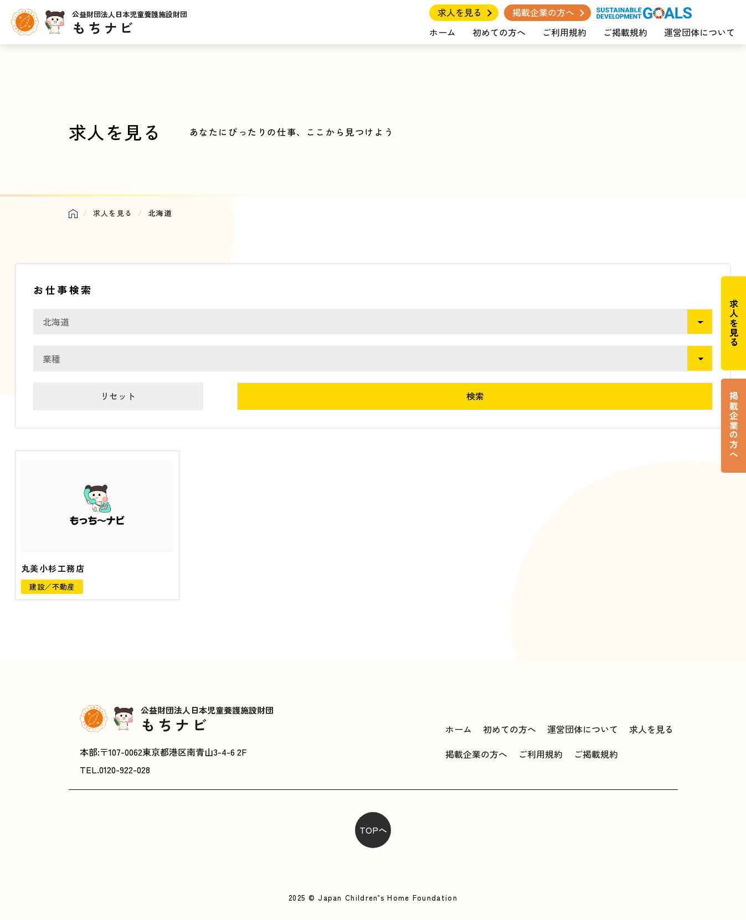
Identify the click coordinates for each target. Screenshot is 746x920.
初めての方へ (499, 32)
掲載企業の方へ (543, 12)
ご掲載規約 (625, 32)
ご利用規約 (564, 32)
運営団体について (699, 32)
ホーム (442, 32)
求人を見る (460, 12)
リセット (118, 395)
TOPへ (373, 829)
